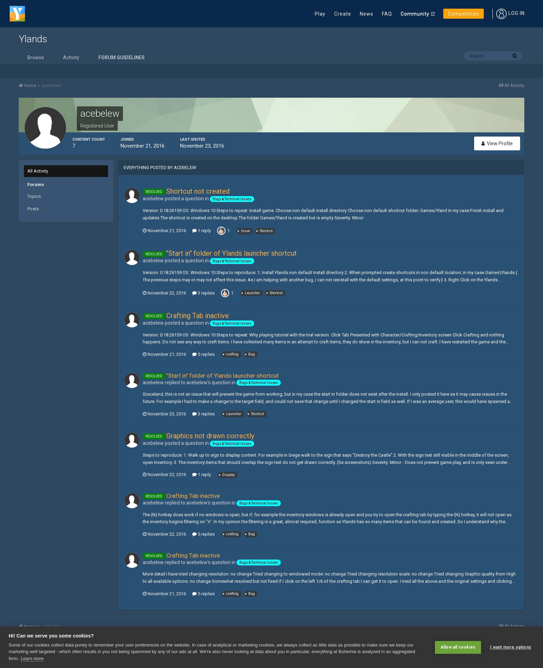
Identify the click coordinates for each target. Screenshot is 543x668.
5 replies (203, 354)
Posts (33, 208)
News (366, 14)
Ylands (33, 39)
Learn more (32, 658)
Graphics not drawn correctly (210, 436)
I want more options (510, 647)
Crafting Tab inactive (197, 315)
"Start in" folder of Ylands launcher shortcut (231, 253)
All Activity (37, 171)
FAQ (387, 14)
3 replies (203, 293)
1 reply (201, 230)
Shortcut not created (198, 191)
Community (415, 14)
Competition (463, 14)
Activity (71, 57)
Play (320, 14)
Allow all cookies (457, 647)
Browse (35, 57)
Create (342, 14)
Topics (34, 196)
